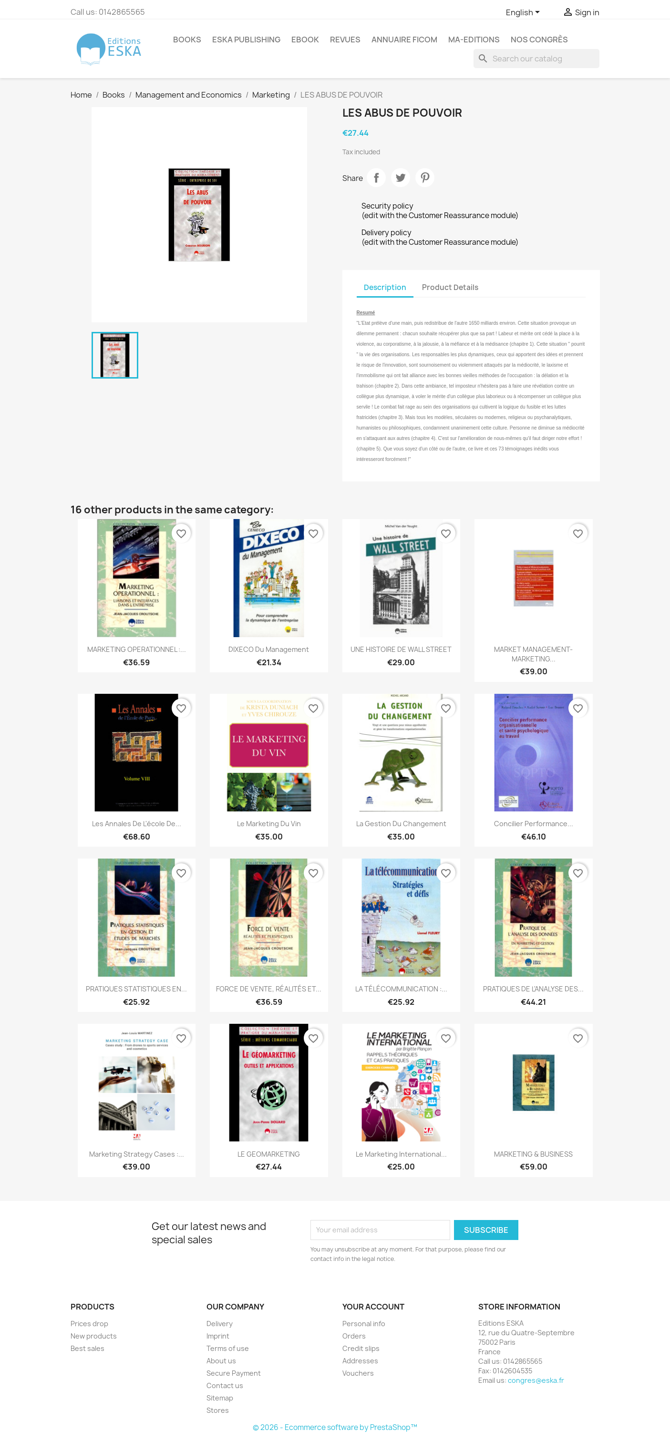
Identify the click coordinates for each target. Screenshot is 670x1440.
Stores (217, 1410)
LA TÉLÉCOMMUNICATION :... (401, 988)
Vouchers (358, 1373)
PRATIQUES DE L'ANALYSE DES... (533, 988)
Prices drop (89, 1323)
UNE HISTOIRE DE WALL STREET (401, 649)
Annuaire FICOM (404, 39)
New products (94, 1335)
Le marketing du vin (269, 823)
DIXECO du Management (268, 649)
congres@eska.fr (536, 1380)
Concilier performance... (533, 823)
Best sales (87, 1348)
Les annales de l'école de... (136, 823)
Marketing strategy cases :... (136, 1154)
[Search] (536, 58)
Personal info (363, 1323)
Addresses (360, 1360)
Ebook (305, 39)
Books (187, 39)
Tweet (400, 177)
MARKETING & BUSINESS (533, 1154)
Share (376, 177)
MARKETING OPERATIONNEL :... (136, 649)
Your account (373, 1306)
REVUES (345, 39)
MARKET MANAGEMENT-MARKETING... (533, 654)
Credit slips (361, 1348)
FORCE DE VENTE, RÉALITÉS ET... (268, 988)
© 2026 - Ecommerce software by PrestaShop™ (335, 1427)
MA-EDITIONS (474, 39)
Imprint (217, 1335)
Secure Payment (233, 1373)
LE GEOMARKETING (268, 1154)
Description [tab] (385, 287)
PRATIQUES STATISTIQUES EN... (136, 988)
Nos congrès (539, 39)
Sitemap (219, 1397)
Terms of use (227, 1348)
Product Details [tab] (450, 287)
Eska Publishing (246, 39)
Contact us (224, 1385)
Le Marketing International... (401, 1154)
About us (221, 1360)
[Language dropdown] (524, 13)
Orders (354, 1335)
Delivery (219, 1323)
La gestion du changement (401, 823)
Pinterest (424, 177)
